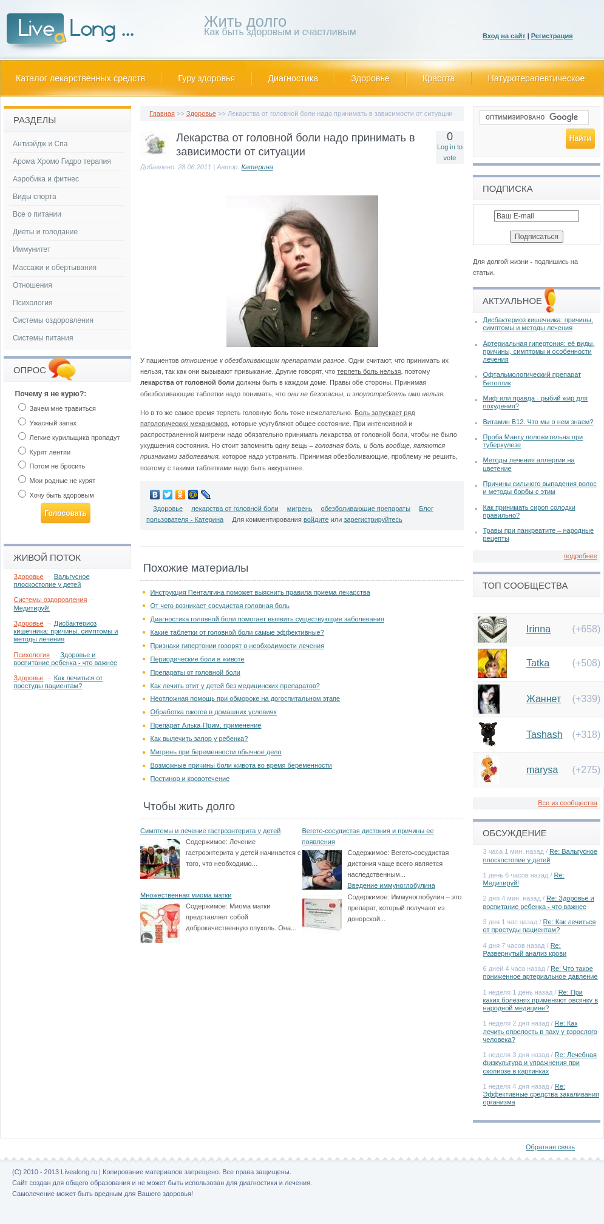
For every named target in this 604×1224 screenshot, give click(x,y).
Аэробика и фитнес (46, 179)
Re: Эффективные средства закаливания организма (541, 1094)
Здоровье (370, 78)
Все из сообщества (567, 802)
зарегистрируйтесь (373, 519)
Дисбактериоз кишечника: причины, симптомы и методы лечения (66, 631)
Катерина (257, 167)
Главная (162, 113)
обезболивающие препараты (366, 508)
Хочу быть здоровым (56, 495)
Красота (438, 78)
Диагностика (293, 78)
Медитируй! (32, 608)
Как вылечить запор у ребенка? (199, 738)
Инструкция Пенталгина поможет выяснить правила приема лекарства (260, 592)
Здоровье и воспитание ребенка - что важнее (66, 658)
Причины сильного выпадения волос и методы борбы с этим (540, 487)
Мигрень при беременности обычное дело (216, 752)
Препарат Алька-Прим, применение (206, 725)
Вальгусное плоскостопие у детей (52, 580)
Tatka (537, 663)
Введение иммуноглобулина (391, 885)
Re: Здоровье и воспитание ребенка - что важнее (538, 902)
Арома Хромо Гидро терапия (62, 161)
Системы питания (43, 338)
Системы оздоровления (53, 320)
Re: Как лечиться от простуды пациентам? (539, 925)
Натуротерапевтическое (536, 78)
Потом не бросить (52, 466)
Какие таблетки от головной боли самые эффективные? (237, 632)
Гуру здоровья (206, 78)
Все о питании (37, 214)
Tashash (544, 734)
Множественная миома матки (185, 895)
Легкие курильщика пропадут (69, 437)
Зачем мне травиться (57, 408)
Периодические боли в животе (198, 659)
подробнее (580, 556)
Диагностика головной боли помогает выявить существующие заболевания (267, 619)
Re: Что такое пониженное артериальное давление (540, 972)
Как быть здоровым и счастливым (280, 27)
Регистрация (552, 35)
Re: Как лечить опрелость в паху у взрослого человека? (540, 1031)
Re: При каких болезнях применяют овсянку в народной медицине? (541, 1000)
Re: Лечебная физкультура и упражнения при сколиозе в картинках (540, 1062)
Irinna (538, 629)
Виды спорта (34, 196)
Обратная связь (550, 1147)
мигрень (300, 508)
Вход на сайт (504, 35)
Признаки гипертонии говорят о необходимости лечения (238, 645)
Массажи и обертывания (55, 267)
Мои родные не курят (57, 480)
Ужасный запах (47, 423)
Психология (33, 303)
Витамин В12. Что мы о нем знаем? (538, 421)
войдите (316, 519)
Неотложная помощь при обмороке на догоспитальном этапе (246, 698)
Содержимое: (207, 841)
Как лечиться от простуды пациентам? (58, 681)
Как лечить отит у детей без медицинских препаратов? (235, 685)
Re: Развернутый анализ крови (525, 949)
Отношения (32, 285)
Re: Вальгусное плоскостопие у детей (540, 855)
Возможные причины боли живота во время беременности (241, 765)
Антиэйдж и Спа (40, 144)
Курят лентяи (44, 452)
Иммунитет (31, 249)
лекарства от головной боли (235, 508)
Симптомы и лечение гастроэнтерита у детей (210, 830)
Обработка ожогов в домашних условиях (214, 711)
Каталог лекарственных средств (80, 78)
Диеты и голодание (45, 232)
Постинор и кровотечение (190, 778)
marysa (542, 770)
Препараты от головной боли (195, 672)
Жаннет (543, 699)
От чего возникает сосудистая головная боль (220, 605)
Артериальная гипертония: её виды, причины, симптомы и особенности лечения (539, 351)
